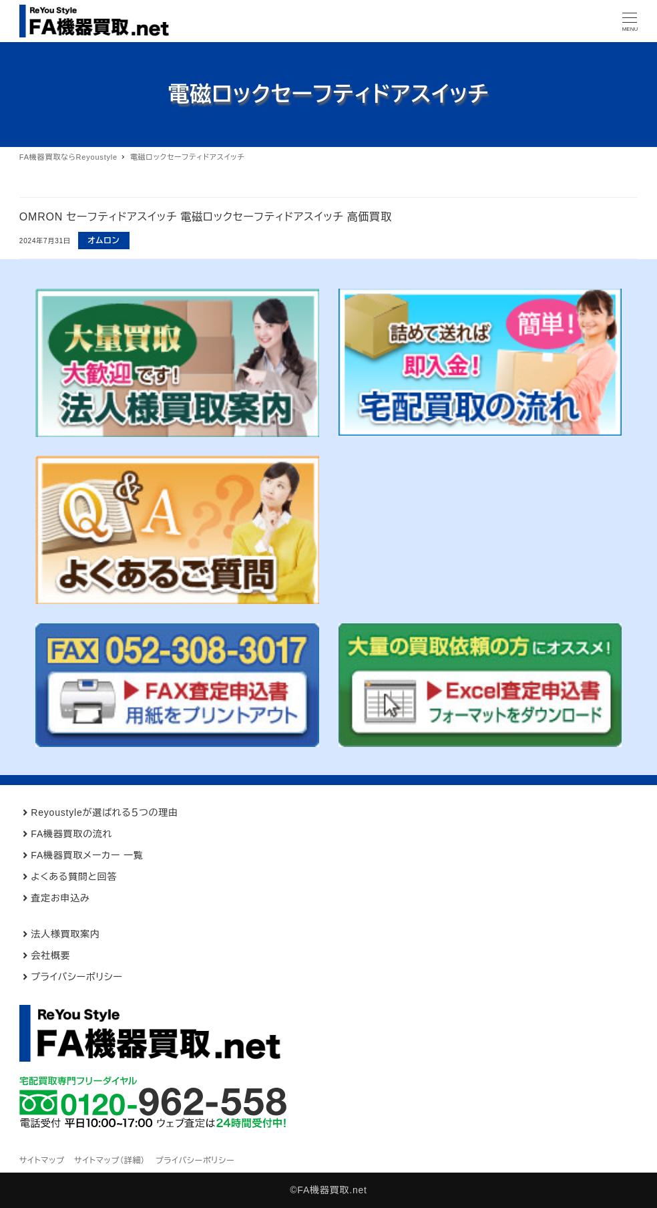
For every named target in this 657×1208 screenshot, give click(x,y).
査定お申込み (60, 898)
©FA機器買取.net (328, 1190)
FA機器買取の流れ (71, 833)
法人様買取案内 (65, 934)
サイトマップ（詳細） (110, 1160)
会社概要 (50, 955)
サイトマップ (42, 1160)
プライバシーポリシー (76, 976)
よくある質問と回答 (74, 876)
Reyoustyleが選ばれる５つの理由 (104, 812)
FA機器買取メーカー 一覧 (87, 855)
